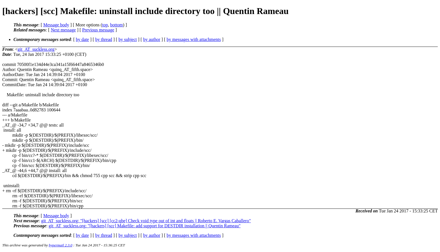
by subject (127, 39)
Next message (63, 30)
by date (82, 39)
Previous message (98, 30)
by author (151, 39)
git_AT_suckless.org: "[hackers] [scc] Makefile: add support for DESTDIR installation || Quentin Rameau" (144, 225)
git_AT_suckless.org (36, 49)
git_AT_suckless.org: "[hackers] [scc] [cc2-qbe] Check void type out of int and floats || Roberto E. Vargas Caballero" (146, 220)
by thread (103, 39)
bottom (116, 24)
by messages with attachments (194, 39)
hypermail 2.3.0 (60, 245)
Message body (56, 24)
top (105, 24)
